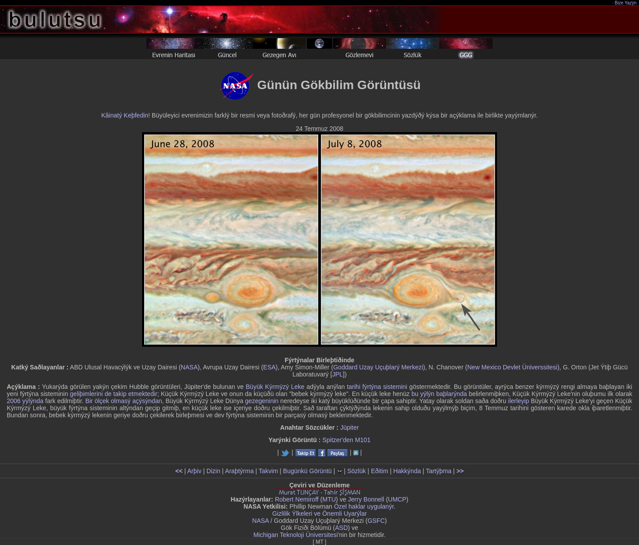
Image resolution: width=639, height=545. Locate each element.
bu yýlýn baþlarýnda (439, 393)
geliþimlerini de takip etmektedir (114, 393)
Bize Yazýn (626, 2)
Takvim (268, 470)
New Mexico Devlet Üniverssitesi (512, 367)
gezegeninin (262, 400)
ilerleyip (518, 400)
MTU (329, 499)
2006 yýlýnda (25, 400)
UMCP (397, 499)
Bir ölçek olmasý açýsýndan (123, 400)
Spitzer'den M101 (346, 439)
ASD (341, 527)
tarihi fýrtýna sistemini (377, 386)
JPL (337, 374)
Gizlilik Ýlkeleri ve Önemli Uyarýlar (319, 513)
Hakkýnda (407, 470)
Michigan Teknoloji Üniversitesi (295, 534)
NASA (189, 367)
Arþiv (194, 470)
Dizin (213, 470)
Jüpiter (349, 427)
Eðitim (379, 470)
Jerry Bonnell (366, 499)
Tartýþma (439, 470)
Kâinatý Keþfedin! (125, 115)
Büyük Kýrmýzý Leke (275, 386)
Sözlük (356, 470)
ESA (269, 367)
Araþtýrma (239, 470)
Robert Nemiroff (297, 499)
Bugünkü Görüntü (307, 470)
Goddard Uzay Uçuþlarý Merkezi (378, 367)
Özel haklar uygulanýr (364, 506)
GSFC (376, 520)
